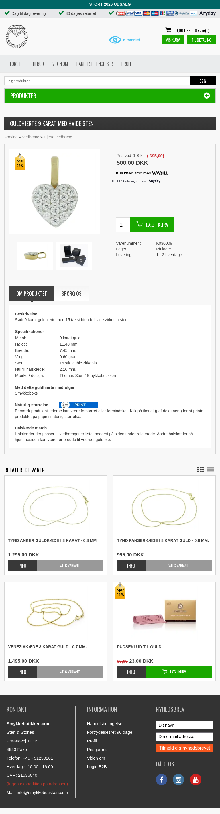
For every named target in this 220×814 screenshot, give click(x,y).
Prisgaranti (97, 749)
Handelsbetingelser (94, 63)
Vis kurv (173, 40)
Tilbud (38, 63)
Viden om (60, 63)
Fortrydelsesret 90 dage (109, 732)
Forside (16, 63)
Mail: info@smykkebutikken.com (37, 792)
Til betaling (201, 40)
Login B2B (97, 766)
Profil (127, 63)
